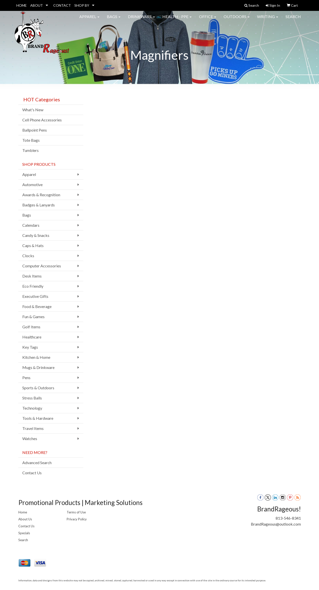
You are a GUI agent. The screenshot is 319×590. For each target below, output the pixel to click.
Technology (32, 408)
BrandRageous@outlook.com (276, 524)
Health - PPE (177, 19)
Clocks (28, 255)
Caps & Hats (33, 245)
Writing (267, 19)
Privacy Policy (77, 519)
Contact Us (32, 472)
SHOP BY (81, 5)
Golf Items (31, 326)
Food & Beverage (37, 306)
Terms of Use (76, 512)
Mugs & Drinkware (38, 367)
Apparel (89, 19)
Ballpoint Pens (34, 130)
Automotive (32, 184)
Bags (113, 19)
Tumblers (30, 150)
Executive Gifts (35, 296)
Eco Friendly (32, 286)
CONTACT (62, 5)
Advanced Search (37, 462)
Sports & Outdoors (38, 387)
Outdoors (237, 19)
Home (22, 512)
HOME (21, 5)
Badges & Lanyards (38, 204)
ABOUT (36, 5)
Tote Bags (31, 140)
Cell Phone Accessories (42, 119)
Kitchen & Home (36, 357)
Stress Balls (32, 397)
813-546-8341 (288, 518)
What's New (32, 109)
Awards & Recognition (41, 194)
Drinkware (141, 19)
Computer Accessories (41, 265)
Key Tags (30, 347)
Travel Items (33, 428)
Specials (24, 533)
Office (207, 19)
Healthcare (31, 337)
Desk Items (32, 276)
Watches (29, 438)
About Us (25, 519)
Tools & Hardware (37, 418)
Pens (26, 377)
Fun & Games (33, 316)
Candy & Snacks (35, 235)
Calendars (30, 225)
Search (293, 19)
